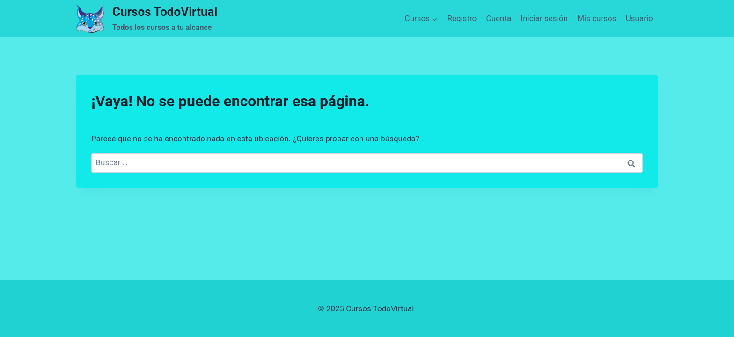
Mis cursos (596, 18)
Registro (462, 18)
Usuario (639, 18)
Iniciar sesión (544, 18)
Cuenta (499, 18)
